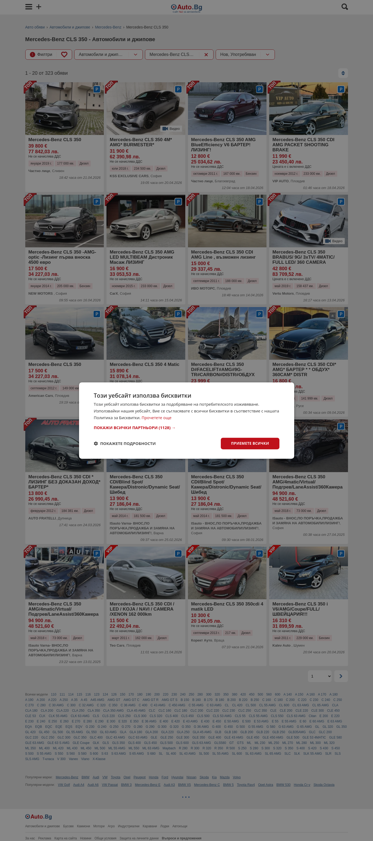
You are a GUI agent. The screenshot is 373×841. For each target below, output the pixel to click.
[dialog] (186, 420)
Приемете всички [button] (249, 443)
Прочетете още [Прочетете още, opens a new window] (157, 417)
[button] (186, 427)
